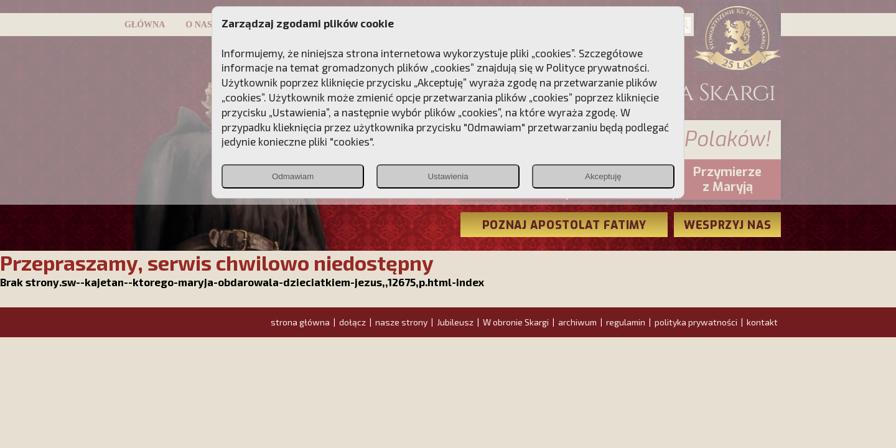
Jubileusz (455, 322)
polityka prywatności (696, 322)
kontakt (762, 322)
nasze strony (401, 322)
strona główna (300, 322)
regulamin (625, 322)
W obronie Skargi (516, 322)
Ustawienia (447, 176)
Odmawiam (293, 176)
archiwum (577, 322)
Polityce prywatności (596, 67)
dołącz (352, 322)
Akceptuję (603, 176)
